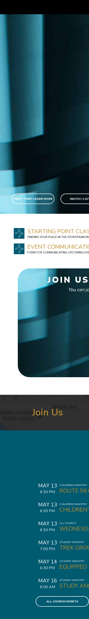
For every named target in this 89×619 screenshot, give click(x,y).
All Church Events (62, 601)
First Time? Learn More (33, 199)
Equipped (73, 567)
